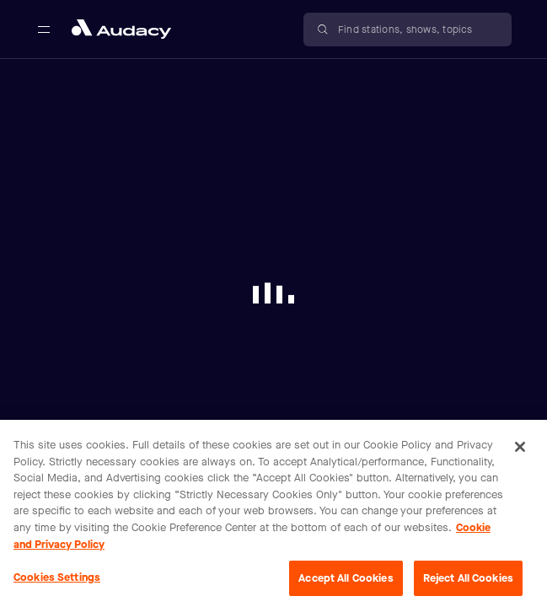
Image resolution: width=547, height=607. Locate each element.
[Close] (520, 451)
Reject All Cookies (468, 583)
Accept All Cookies (345, 583)
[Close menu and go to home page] (121, 29)
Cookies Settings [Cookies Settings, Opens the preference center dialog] (56, 582)
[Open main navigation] (43, 29)
